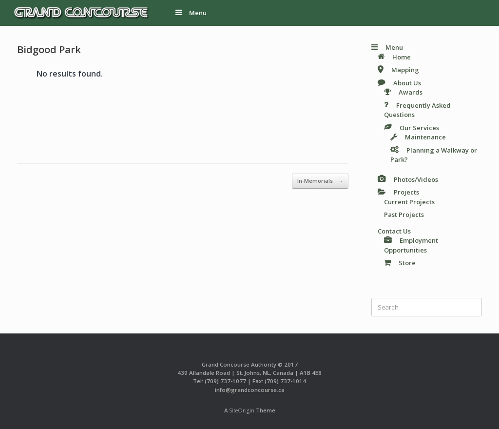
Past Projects (404, 214)
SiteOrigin (242, 410)
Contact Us (394, 231)
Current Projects (409, 201)
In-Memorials (320, 181)
